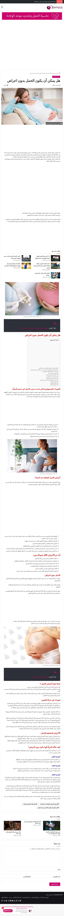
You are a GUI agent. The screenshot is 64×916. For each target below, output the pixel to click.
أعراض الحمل (54, 687)
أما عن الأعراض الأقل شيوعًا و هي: (49, 371)
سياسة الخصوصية (26, 897)
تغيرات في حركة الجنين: (51, 376)
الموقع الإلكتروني (27, 876)
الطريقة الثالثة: (53, 384)
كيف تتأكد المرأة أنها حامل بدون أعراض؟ (48, 380)
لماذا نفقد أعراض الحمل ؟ (51, 375)
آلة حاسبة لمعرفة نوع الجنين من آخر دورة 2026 (45, 1)
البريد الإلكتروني (56, 876)
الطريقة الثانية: (53, 383)
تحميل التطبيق (7, 910)
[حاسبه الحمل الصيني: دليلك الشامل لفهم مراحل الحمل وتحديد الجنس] (55, 266)
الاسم (59, 869)
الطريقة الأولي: (53, 381)
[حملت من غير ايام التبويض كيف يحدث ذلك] (12, 825)
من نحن (10, 897)
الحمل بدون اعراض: (52, 373)
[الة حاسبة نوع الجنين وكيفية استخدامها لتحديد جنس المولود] (55, 258)
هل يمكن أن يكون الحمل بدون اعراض (48, 368)
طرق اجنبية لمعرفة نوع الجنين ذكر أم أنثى (33, 328)
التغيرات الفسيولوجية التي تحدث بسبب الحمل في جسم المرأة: (43, 369)
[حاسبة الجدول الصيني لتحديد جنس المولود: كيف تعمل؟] (26, 258)
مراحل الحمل (51, 73)
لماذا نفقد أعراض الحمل (29, 804)
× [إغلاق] (2, 908)
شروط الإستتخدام (35, 897)
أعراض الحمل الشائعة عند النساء (49, 804)
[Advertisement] (32, 33)
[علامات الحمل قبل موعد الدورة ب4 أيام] (55, 275)
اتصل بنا (42, 897)
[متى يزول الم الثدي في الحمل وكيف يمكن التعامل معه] (51, 825)
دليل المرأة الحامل (17, 897)
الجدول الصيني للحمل (40, 676)
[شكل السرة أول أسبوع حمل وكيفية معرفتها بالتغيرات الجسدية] (26, 266)
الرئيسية (57, 73)
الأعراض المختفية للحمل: (51, 378)
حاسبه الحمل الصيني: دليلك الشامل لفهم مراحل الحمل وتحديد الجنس (41, 266)
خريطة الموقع (5, 897)
